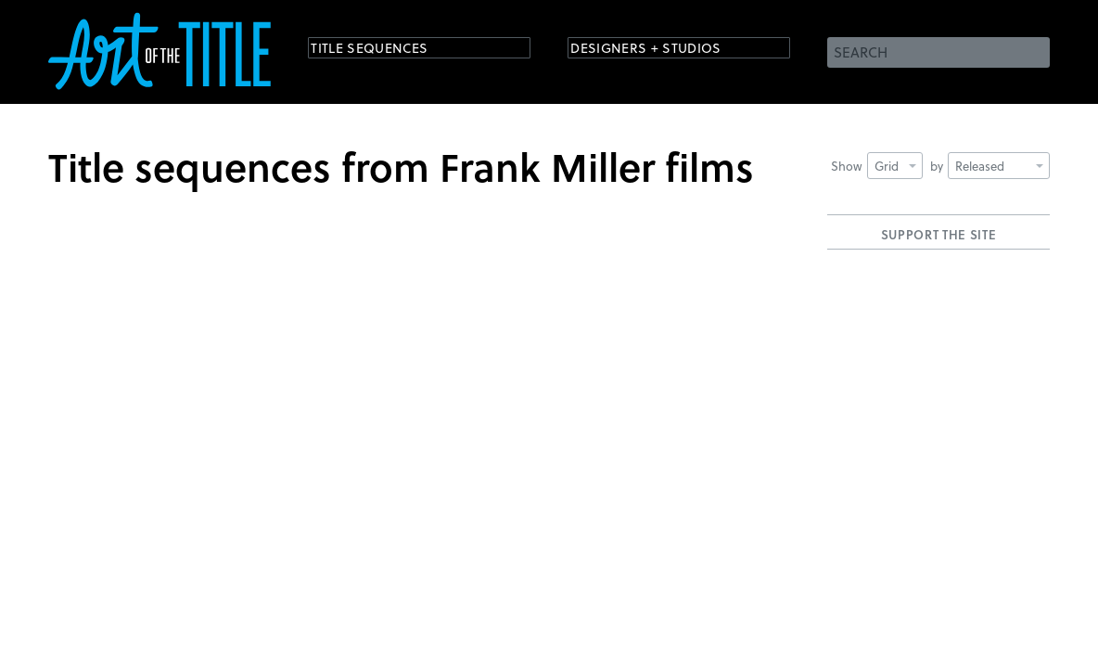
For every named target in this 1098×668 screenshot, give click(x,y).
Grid (895, 165)
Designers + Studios (666, 50)
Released (999, 165)
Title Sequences (385, 50)
